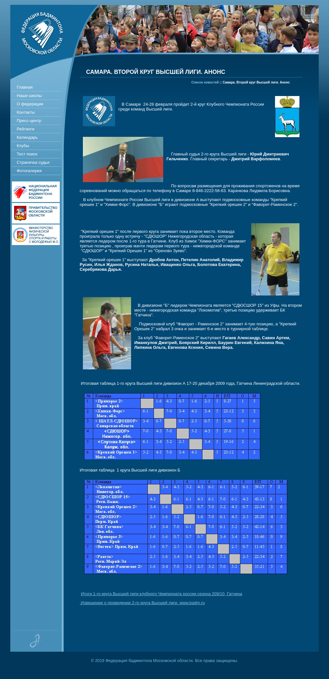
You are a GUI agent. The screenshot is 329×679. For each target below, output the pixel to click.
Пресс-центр (29, 120)
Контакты (26, 112)
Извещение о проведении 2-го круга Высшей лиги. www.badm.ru (142, 602)
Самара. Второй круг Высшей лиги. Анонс (256, 82)
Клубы (23, 145)
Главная (24, 87)
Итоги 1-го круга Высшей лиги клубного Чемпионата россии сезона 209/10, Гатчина (161, 593)
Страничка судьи (33, 162)
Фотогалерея (29, 170)
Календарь (27, 137)
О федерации (30, 103)
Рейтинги (25, 129)
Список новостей (205, 82)
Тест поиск (27, 154)
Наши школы (29, 95)
